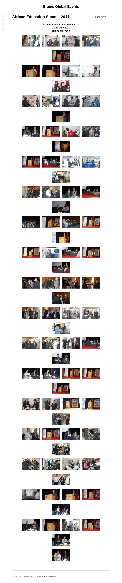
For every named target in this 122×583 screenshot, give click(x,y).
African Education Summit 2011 (100, 17)
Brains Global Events (61, 6)
